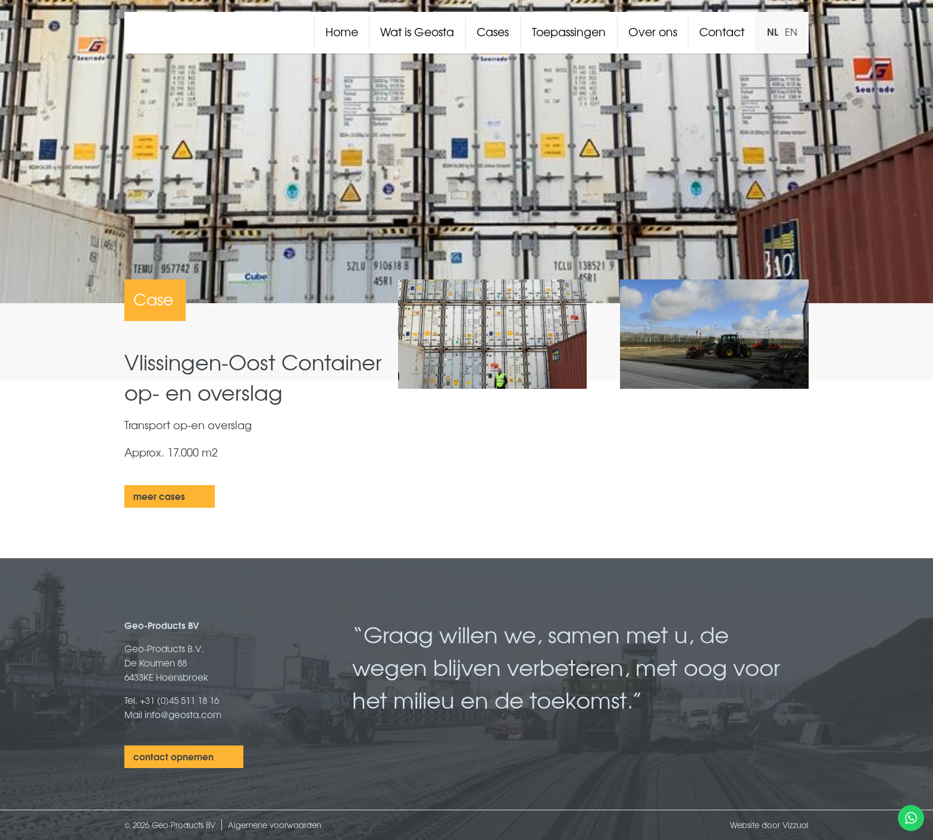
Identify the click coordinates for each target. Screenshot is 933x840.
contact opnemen (173, 756)
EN (791, 31)
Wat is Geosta (417, 31)
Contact (721, 31)
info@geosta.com (183, 714)
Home (341, 31)
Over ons (652, 31)
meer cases (159, 496)
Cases (493, 31)
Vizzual (795, 824)
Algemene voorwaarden (274, 824)
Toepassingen (569, 31)
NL (772, 31)
